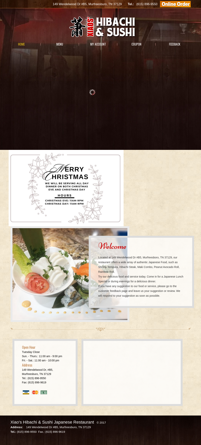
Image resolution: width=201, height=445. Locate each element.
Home (21, 44)
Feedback (174, 44)
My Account (98, 44)
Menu (59, 44)
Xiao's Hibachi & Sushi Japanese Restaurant (52, 422)
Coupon (136, 44)
